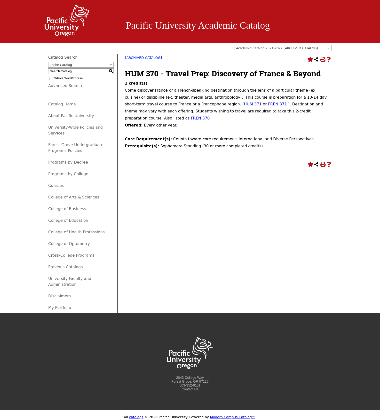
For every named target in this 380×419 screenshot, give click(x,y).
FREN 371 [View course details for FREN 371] (277, 104)
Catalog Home (62, 104)
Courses (56, 185)
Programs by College (68, 174)
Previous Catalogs (65, 267)
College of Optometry (69, 243)
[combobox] (283, 48)
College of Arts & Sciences (73, 197)
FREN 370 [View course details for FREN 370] (200, 118)
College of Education (68, 220)
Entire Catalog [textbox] (61, 65)
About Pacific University (71, 115)
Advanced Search (65, 85)
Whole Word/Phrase (68, 78)
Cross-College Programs (71, 255)
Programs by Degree (68, 162)
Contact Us (190, 389)
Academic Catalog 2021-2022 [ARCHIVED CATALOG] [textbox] (277, 48)
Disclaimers (59, 296)
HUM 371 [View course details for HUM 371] (252, 104)
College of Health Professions (76, 232)
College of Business (67, 208)
